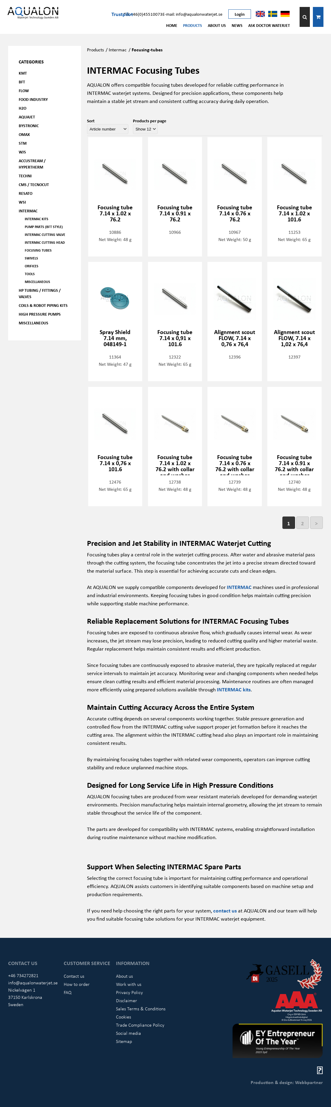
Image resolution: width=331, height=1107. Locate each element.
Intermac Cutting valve (45, 234)
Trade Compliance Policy (140, 1025)
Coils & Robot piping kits (43, 305)
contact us (225, 910)
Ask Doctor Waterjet (269, 25)
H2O (22, 108)
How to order (77, 984)
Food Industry (33, 99)
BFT (22, 82)
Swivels (31, 258)
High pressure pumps (40, 314)
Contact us (74, 976)
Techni (25, 176)
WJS (22, 152)
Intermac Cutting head (45, 242)
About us (217, 25)
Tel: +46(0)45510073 (143, 14)
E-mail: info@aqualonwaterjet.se (192, 14)
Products (192, 25)
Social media (128, 1033)
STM (23, 143)
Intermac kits (36, 219)
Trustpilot (122, 14)
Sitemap (124, 1041)
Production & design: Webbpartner (287, 1082)
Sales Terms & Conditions (141, 1008)
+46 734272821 (23, 975)
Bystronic (29, 125)
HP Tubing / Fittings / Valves (40, 293)
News (237, 25)
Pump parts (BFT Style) (44, 226)
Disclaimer (126, 1000)
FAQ (68, 992)
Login (240, 14)
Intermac (28, 211)
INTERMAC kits (234, 689)
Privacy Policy (129, 992)
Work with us (128, 984)
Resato (25, 193)
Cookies (123, 1016)
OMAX (24, 134)
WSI (22, 202)
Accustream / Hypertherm (32, 164)
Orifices (31, 266)
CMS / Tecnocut (34, 184)
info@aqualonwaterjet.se (33, 982)
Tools (30, 274)
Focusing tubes (38, 250)
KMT (23, 73)
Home (171, 25)
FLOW (24, 90)
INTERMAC (239, 587)
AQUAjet (27, 117)
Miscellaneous (37, 281)
